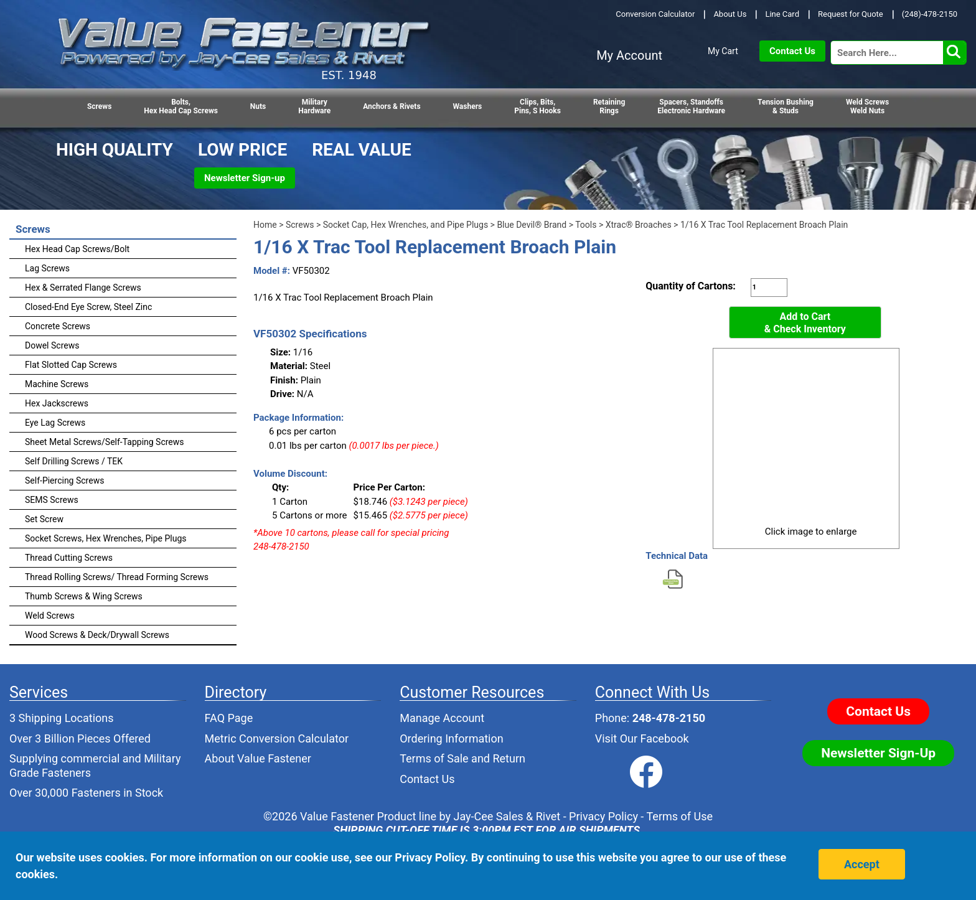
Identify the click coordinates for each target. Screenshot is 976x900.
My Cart (723, 51)
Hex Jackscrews (56, 403)
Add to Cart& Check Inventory (805, 323)
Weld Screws (50, 616)
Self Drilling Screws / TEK (74, 461)
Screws (99, 106)
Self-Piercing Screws (64, 480)
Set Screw (44, 519)
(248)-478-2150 (929, 14)
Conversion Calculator (655, 14)
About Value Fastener (258, 758)
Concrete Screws (57, 326)
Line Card (782, 14)
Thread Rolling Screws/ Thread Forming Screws (117, 577)
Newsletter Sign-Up (878, 753)
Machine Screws (56, 384)
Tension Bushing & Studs (786, 106)
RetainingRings (609, 106)
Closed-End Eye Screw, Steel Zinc (88, 307)
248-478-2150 (668, 717)
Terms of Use (679, 816)
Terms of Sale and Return (462, 758)
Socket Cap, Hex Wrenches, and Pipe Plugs (405, 225)
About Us (729, 14)
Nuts (258, 106)
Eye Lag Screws (55, 423)
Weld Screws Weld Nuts (867, 106)
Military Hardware (314, 106)
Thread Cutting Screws (69, 558)
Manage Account (442, 717)
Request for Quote (850, 14)
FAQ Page (229, 717)
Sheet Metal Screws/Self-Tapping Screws (104, 442)
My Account (629, 55)
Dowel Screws (52, 345)
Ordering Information (452, 738)
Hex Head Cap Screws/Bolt (77, 249)
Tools (585, 225)
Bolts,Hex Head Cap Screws (181, 106)
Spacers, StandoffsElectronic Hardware (691, 106)
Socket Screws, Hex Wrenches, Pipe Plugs (106, 538)
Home (265, 225)
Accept (862, 864)
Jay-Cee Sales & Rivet (507, 816)
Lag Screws (47, 268)
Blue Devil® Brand (531, 225)
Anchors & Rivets (391, 106)
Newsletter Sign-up (244, 178)
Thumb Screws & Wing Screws (84, 596)
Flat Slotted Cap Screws (71, 365)
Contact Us (792, 51)
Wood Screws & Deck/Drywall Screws (97, 635)
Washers (467, 106)
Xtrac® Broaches (639, 225)
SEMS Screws (51, 500)
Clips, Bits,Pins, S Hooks (537, 106)
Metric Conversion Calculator (277, 738)
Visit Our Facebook (642, 738)
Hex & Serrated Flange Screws (83, 288)
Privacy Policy (603, 816)
